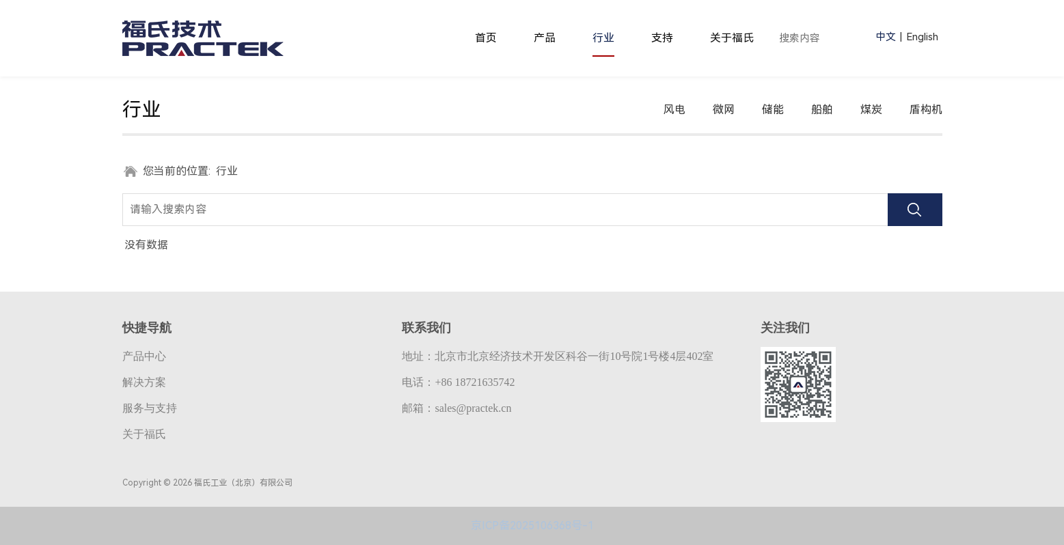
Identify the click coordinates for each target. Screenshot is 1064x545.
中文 (885, 37)
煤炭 (871, 109)
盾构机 (926, 109)
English (922, 37)
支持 (662, 37)
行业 (603, 37)
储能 (773, 109)
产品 (545, 37)
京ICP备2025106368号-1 (532, 525)
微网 (724, 109)
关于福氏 (732, 37)
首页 (486, 37)
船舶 (822, 109)
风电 (674, 109)
